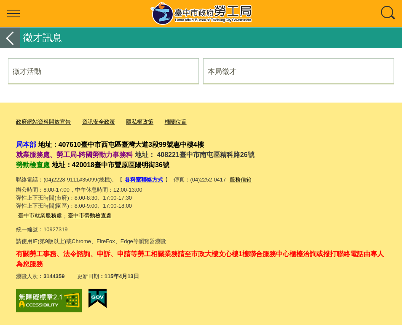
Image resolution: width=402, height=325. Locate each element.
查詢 (388, 13)
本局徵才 (222, 71)
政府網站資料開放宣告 (43, 122)
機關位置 (176, 122)
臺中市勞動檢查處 (90, 215)
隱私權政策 (139, 122)
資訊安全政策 (98, 122)
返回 (10, 37)
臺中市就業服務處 (40, 215)
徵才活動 (27, 71)
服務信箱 (241, 179)
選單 (13, 13)
